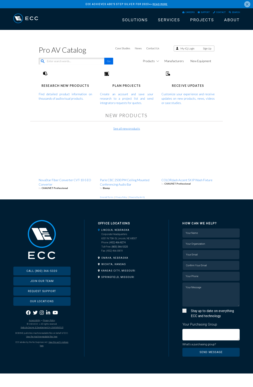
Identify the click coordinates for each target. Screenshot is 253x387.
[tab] (126, 243)
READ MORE (160, 4)
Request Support (42, 309)
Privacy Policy (121, 210)
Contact (218, 12)
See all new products (126, 142)
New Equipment (200, 64)
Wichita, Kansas (113, 277)
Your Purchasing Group (199, 338)
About (232, 21)
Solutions (135, 21)
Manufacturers (174, 64)
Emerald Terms (106, 210)
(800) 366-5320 (119, 260)
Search (235, 12)
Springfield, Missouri (117, 290)
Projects (202, 21)
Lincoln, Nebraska (115, 243)
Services (169, 21)
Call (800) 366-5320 (42, 289)
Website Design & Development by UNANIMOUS (42, 346)
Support (200, 12)
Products (150, 64)
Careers (182, 12)
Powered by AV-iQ (137, 210)
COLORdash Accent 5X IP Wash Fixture (186, 193)
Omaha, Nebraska (115, 271)
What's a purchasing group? (199, 357)
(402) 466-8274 (117, 256)
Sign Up (207, 51)
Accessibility (34, 339)
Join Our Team (42, 299)
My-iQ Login (187, 51)
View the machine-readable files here (41, 355)
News (138, 51)
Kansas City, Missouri (118, 284)
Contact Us (152, 51)
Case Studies (122, 51)
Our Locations (42, 319)
